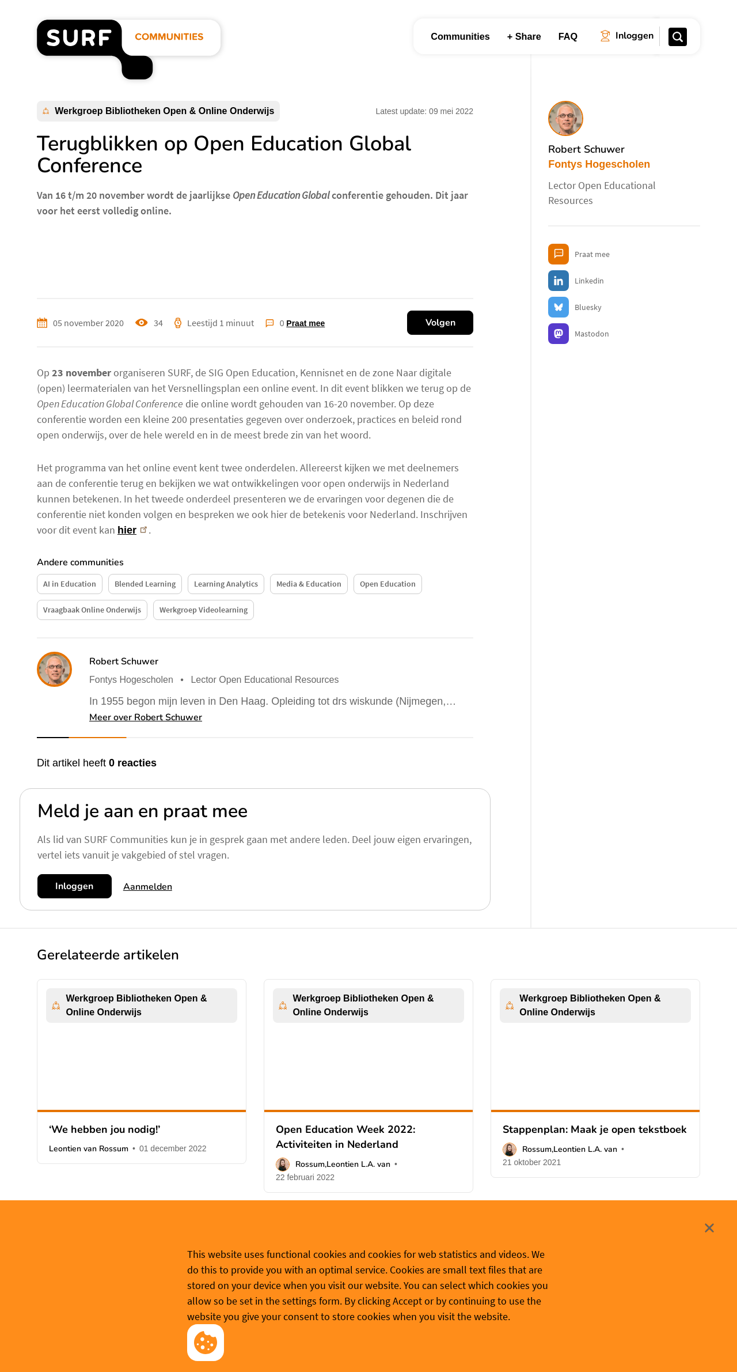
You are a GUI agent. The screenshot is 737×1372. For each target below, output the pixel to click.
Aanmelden (147, 886)
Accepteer (292, 1345)
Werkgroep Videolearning (203, 609)
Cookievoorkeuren (378, 1344)
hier (133, 530)
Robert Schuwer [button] (123, 661)
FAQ (568, 36)
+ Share (524, 36)
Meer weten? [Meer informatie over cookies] (451, 1344)
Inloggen (74, 886)
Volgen (440, 322)
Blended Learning (145, 584)
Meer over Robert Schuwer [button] (145, 717)
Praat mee (305, 323)
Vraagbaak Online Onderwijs (92, 609)
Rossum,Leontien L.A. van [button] (342, 1164)
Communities (460, 36)
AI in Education (69, 584)
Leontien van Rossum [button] (88, 1148)
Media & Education (308, 584)
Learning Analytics (226, 584)
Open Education (388, 584)
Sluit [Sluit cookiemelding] (701, 1274)
